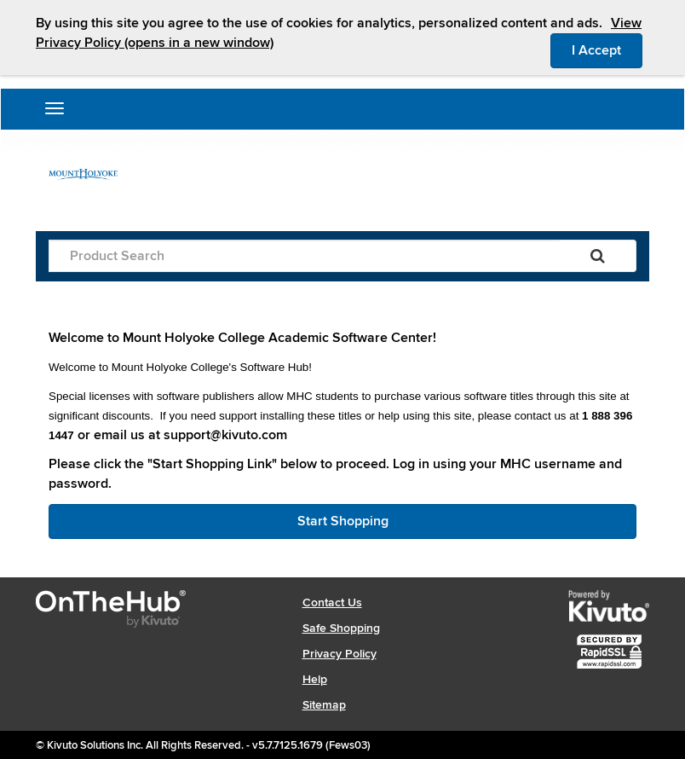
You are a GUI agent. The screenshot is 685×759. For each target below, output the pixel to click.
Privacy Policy (339, 653)
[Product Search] (304, 256)
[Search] (598, 255)
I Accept (607, 49)
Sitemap (324, 705)
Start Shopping (343, 521)
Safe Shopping (341, 628)
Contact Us (332, 602)
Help (314, 679)
